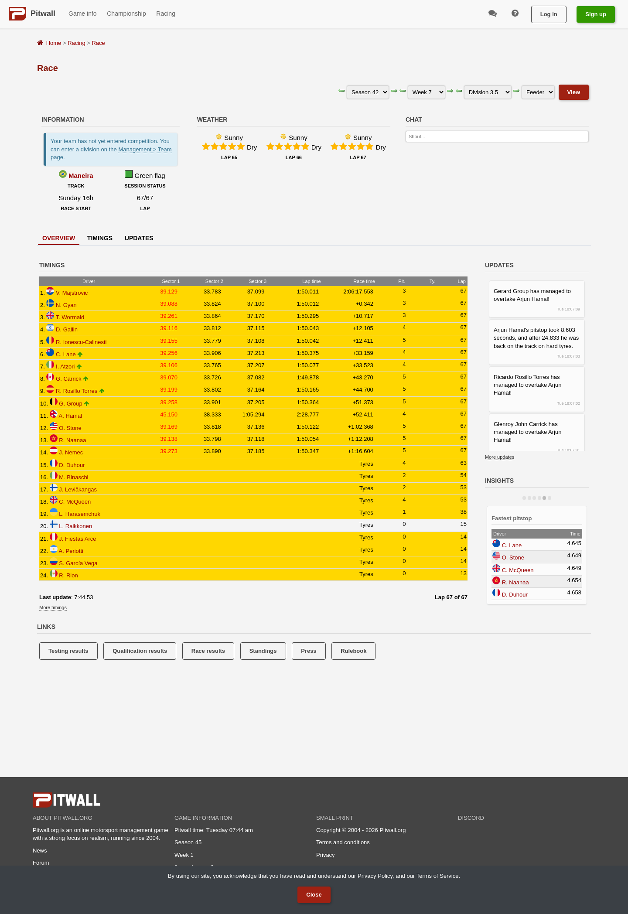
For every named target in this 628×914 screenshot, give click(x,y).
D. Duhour (72, 465)
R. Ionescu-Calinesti (81, 342)
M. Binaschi (73, 477)
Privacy (325, 855)
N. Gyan (66, 305)
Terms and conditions (343, 842)
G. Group (70, 403)
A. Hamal (70, 416)
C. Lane (66, 354)
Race (98, 43)
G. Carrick (69, 378)
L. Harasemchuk (79, 514)
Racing (76, 43)
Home (53, 43)
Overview (58, 238)
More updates (499, 457)
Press (308, 651)
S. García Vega (78, 563)
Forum (41, 862)
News (40, 850)
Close (313, 894)
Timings (100, 238)
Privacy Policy (375, 876)
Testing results (68, 651)
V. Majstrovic (72, 293)
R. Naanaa (72, 440)
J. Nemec (71, 452)
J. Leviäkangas (78, 489)
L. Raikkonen (75, 526)
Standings (263, 651)
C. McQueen (75, 501)
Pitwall (43, 13)
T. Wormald (70, 317)
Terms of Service (437, 876)
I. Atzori (65, 366)
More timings (53, 607)
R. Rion (68, 575)
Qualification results (140, 651)
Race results (208, 651)
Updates (139, 238)
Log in (548, 14)
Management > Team (144, 149)
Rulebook (353, 651)
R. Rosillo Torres (76, 391)
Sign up (595, 14)
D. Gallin (67, 329)
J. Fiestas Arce (77, 538)
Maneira (80, 175)
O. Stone (70, 428)
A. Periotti (71, 551)
